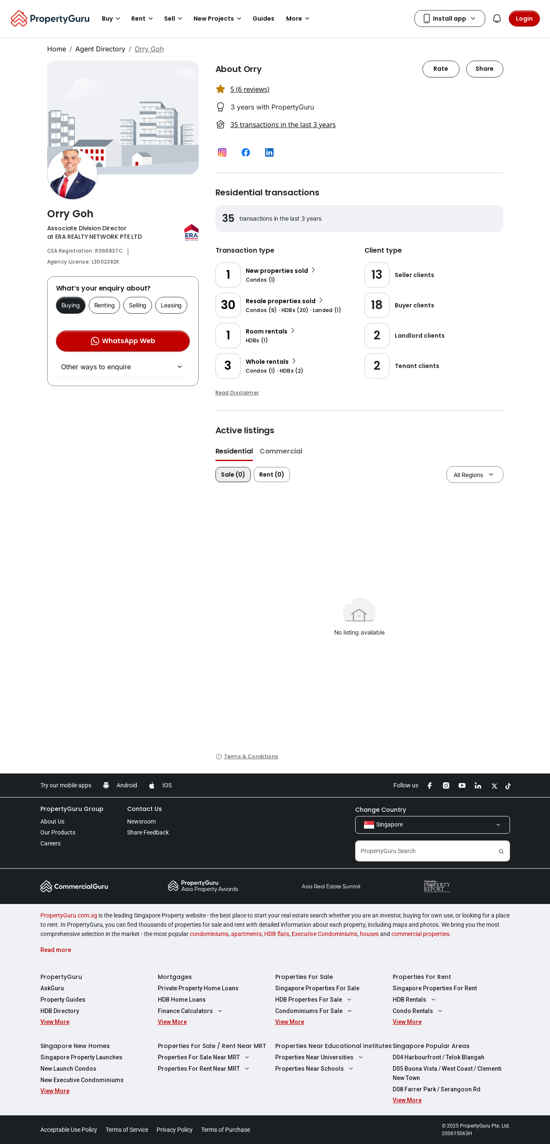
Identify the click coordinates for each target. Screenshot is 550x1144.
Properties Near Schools (315, 1068)
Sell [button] (174, 18)
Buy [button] (112, 18)
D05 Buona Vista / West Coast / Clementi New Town (447, 1073)
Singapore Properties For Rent (435, 988)
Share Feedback (148, 832)
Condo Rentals (419, 1011)
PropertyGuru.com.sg (68, 915)
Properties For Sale (304, 977)
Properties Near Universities (320, 1057)
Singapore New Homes (75, 1046)
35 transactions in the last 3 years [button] (283, 124)
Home (56, 49)
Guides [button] (263, 18)
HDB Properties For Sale (314, 999)
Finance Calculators (191, 1011)
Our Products (57, 832)
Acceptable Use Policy (68, 1129)
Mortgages (175, 977)
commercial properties (420, 934)
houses (369, 934)
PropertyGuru (61, 977)
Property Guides (62, 999)
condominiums (209, 934)
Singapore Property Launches (81, 1057)
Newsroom (141, 821)
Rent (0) (271, 474)
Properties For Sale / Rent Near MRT (212, 1046)
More (299, 18)
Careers (50, 843)
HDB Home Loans (182, 999)
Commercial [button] (281, 451)
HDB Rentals (415, 999)
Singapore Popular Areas (431, 1046)
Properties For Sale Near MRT (205, 1057)
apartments (246, 934)
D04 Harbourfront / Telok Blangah (438, 1057)
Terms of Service (127, 1129)
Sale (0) (233, 474)
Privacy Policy (175, 1129)
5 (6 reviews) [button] (250, 89)
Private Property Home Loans (198, 988)
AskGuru (52, 988)
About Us (52, 821)
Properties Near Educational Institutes (333, 1046)
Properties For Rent (422, 977)
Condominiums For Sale (314, 1011)
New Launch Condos (68, 1068)
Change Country (380, 809)
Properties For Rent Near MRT (205, 1068)
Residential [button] (234, 451)
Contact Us (144, 809)
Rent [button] (143, 18)
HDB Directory (59, 1011)
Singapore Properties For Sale (317, 988)
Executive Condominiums (324, 934)
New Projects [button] (219, 18)
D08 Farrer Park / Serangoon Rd (437, 1089)
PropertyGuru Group (72, 809)
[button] (222, 152)
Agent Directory (100, 49)
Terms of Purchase (225, 1129)
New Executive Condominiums (82, 1080)
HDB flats (276, 934)
